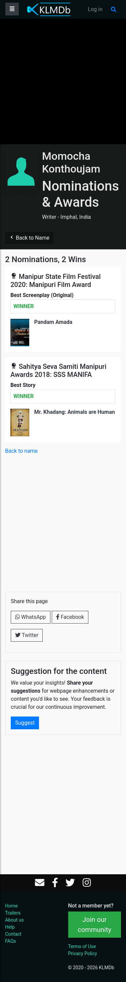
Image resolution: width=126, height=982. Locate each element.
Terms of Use (82, 946)
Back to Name (29, 238)
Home (11, 906)
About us (14, 920)
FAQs (10, 941)
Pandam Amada (53, 322)
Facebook (70, 617)
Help (10, 927)
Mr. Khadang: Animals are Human (74, 412)
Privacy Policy (82, 953)
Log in (95, 9)
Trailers (12, 913)
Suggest (25, 723)
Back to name (21, 451)
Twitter (26, 635)
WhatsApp (30, 617)
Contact (13, 934)
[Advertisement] (63, 81)
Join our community (94, 925)
